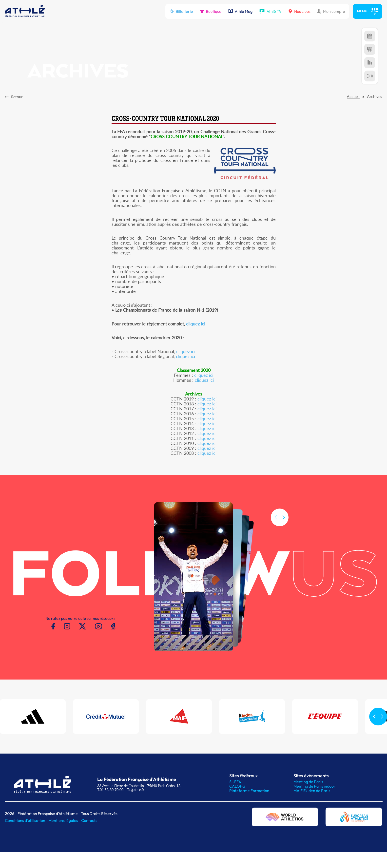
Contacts (89, 820)
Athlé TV (270, 11)
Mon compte (331, 11)
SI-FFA (235, 781)
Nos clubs (299, 11)
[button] (283, 523)
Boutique (210, 11)
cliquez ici (195, 323)
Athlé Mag (240, 11)
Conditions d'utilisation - (26, 820)
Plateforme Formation (249, 790)
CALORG (237, 786)
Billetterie (181, 11)
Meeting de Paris (308, 781)
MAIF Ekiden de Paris (311, 790)
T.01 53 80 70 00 (110, 790)
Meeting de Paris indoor (314, 786)
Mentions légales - (64, 820)
